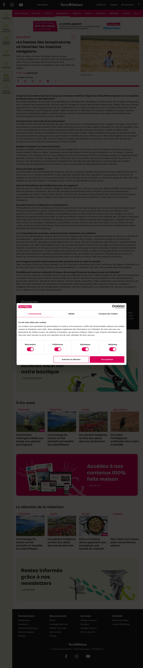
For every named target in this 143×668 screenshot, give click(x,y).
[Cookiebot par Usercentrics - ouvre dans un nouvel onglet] (114, 307)
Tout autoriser (107, 359)
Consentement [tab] (34, 314)
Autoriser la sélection (71, 359)
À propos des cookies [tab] (108, 314)
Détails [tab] (71, 314)
